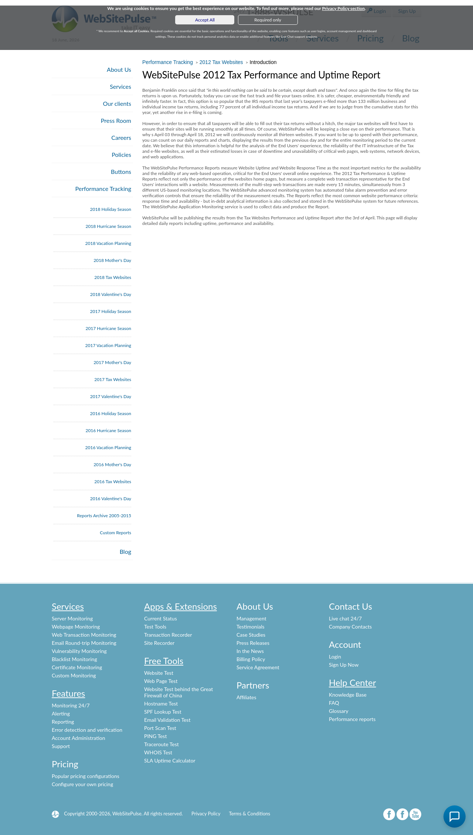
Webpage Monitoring (76, 626)
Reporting (63, 721)
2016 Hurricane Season (108, 430)
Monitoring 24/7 (71, 705)
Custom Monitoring (74, 675)
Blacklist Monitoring (74, 659)
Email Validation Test (167, 720)
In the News (250, 651)
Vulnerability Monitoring (79, 651)
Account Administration (78, 738)
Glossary (338, 711)
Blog (125, 551)
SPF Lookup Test (162, 711)
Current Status (160, 618)
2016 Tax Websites (112, 481)
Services (120, 86)
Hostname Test (161, 703)
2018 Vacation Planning (108, 243)
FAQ (334, 703)
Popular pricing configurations (85, 776)
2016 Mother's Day (112, 464)
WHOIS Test (158, 752)
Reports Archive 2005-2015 (104, 515)
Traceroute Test (161, 744)
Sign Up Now (343, 664)
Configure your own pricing (82, 784)
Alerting (61, 713)
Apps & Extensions (180, 606)
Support (61, 746)
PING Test (155, 736)
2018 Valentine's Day (110, 294)
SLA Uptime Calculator (169, 760)
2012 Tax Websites (221, 62)
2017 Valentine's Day (110, 396)
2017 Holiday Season (110, 311)
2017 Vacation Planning (108, 345)
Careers (121, 137)
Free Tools (163, 660)
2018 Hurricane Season (108, 226)
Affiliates (246, 697)
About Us (119, 69)
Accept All (205, 20)
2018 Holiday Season (110, 209)
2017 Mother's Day (112, 362)
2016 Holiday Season (110, 413)
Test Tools (155, 626)
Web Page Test (160, 681)
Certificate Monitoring (77, 667)
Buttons (121, 171)
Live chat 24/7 (345, 618)
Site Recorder (159, 643)
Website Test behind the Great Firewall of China (178, 692)
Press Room (116, 120)
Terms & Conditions (249, 814)
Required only (267, 20)
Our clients (117, 103)
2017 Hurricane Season (108, 328)
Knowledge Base (348, 694)
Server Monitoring (72, 618)
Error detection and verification (87, 730)
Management (251, 618)
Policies (121, 154)
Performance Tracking (103, 188)
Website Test (158, 673)
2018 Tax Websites (112, 277)
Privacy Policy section (343, 8)
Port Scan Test (160, 728)
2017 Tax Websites (112, 379)
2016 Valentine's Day (110, 498)
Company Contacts (350, 626)
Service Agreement (257, 667)
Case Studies (250, 635)
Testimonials (250, 626)
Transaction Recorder (168, 635)
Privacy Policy (205, 814)
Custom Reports (115, 532)
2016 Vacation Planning (108, 447)
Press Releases (252, 643)
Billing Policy (250, 659)
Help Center (352, 682)
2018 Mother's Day (112, 260)
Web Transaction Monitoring (84, 635)
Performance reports (352, 719)
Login (335, 656)
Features (68, 693)
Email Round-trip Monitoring (84, 643)
